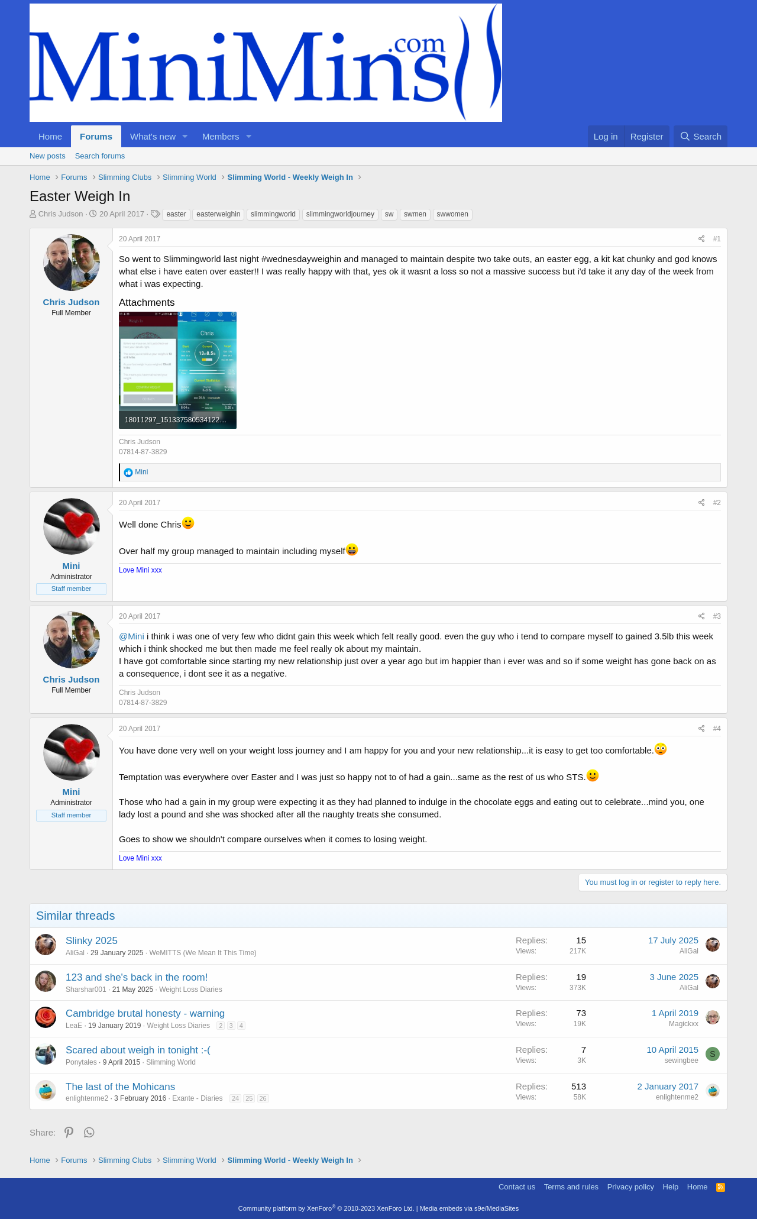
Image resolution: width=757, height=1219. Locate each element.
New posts (48, 155)
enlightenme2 (87, 1098)
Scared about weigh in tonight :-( (138, 1050)
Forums (96, 136)
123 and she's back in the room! (137, 977)
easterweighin (218, 214)
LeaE (74, 1025)
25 (249, 1098)
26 (263, 1098)
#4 (717, 729)
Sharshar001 (86, 989)
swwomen (452, 214)
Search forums (100, 155)
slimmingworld (273, 214)
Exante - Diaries (197, 1098)
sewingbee (681, 1060)
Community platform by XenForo (326, 1208)
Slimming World (171, 1062)
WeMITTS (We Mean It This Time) (202, 953)
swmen (415, 214)
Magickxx (683, 1024)
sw (389, 214)
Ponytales (81, 1062)
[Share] (701, 239)
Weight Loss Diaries (190, 989)
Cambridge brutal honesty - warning (145, 1013)
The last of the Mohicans (120, 1086)
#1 (717, 239)
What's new (153, 136)
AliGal (75, 953)
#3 (717, 616)
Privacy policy (630, 1186)
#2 (717, 503)
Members (221, 136)
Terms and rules (571, 1186)
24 (235, 1098)
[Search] (700, 136)
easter (176, 214)
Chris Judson (60, 213)
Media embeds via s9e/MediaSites (469, 1208)
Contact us (517, 1186)
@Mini (131, 636)
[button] (185, 136)
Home (50, 136)
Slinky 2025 (92, 940)
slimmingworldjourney (340, 214)
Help (671, 1186)
